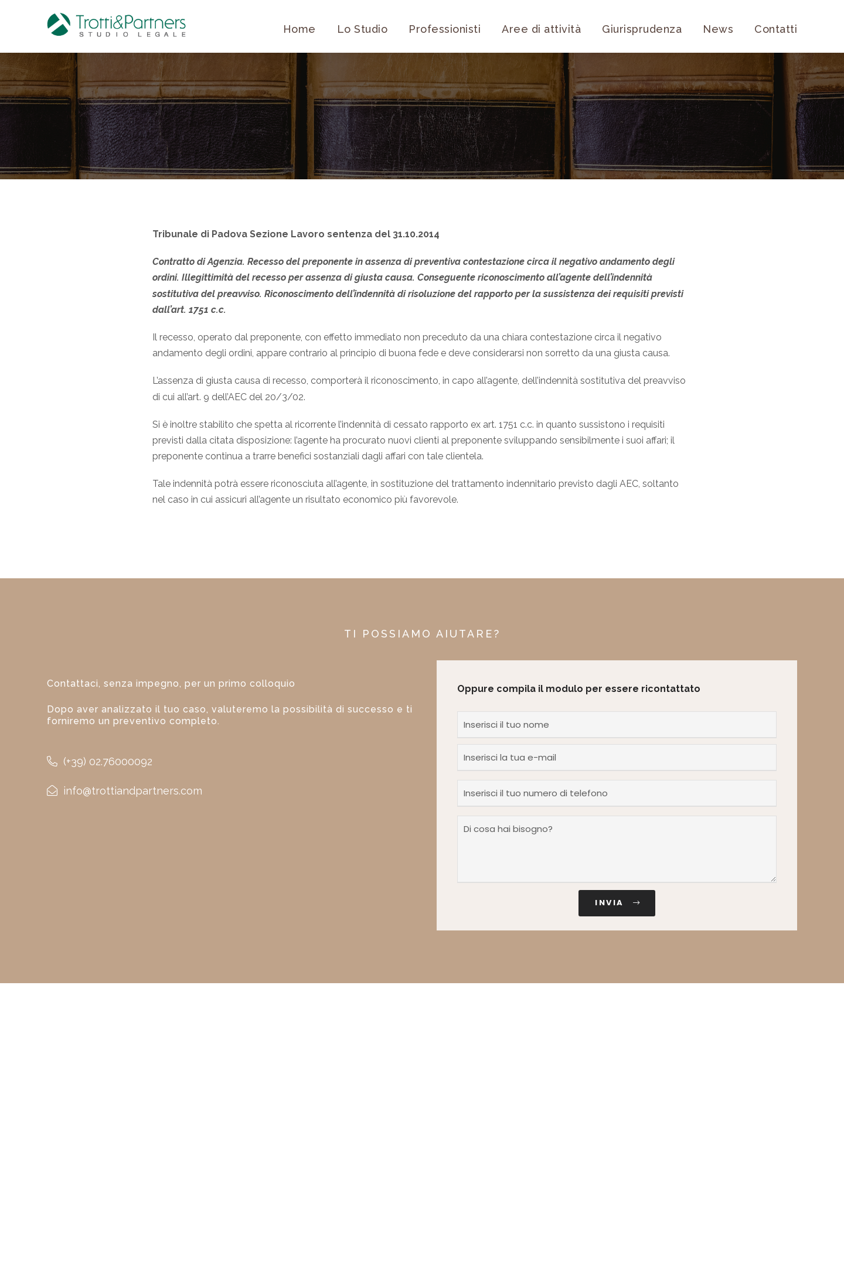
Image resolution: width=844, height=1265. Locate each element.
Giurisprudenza (642, 29)
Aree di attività (541, 29)
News (718, 29)
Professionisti (445, 29)
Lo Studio (362, 29)
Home (299, 29)
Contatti (775, 29)
